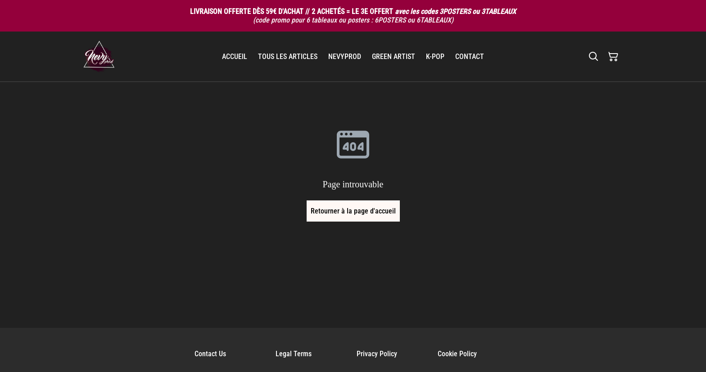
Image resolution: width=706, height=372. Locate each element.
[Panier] (613, 57)
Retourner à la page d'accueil (353, 211)
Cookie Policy (457, 353)
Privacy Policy (377, 353)
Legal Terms (294, 353)
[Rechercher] (593, 57)
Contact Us (210, 353)
